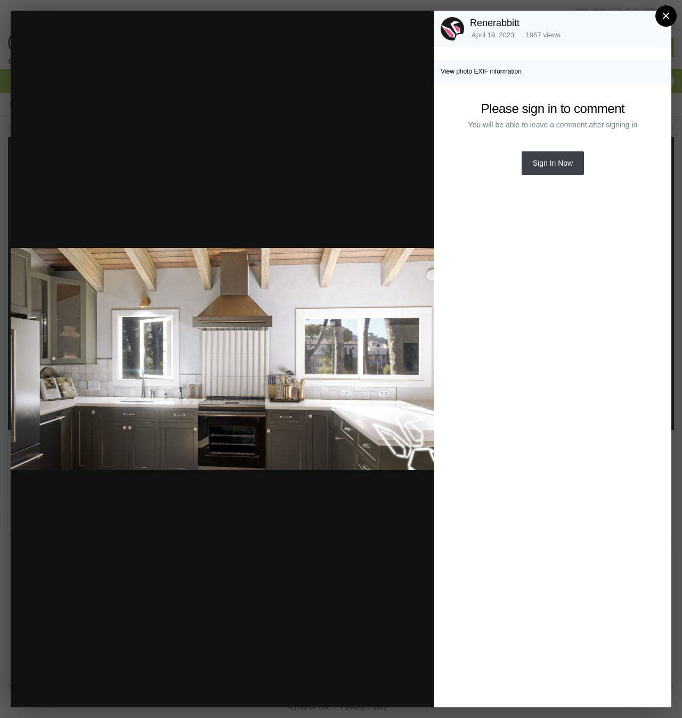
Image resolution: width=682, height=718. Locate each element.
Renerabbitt (494, 23)
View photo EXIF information (481, 71)
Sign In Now (553, 163)
